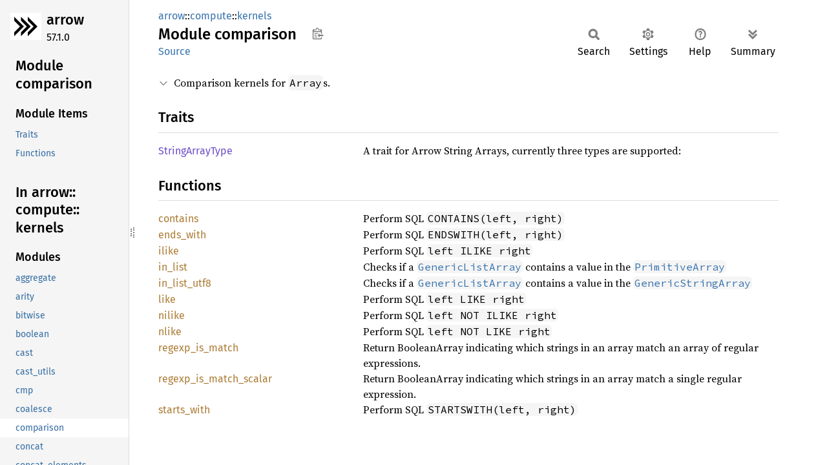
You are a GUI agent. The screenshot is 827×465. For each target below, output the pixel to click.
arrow (65, 19)
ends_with (182, 235)
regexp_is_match (198, 348)
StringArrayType (195, 151)
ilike (168, 251)
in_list (172, 267)
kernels (254, 16)
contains (178, 218)
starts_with (184, 410)
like (167, 299)
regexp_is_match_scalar (215, 379)
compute (211, 16)
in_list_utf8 (184, 283)
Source (174, 51)
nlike (170, 332)
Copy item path (317, 34)
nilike (171, 315)
